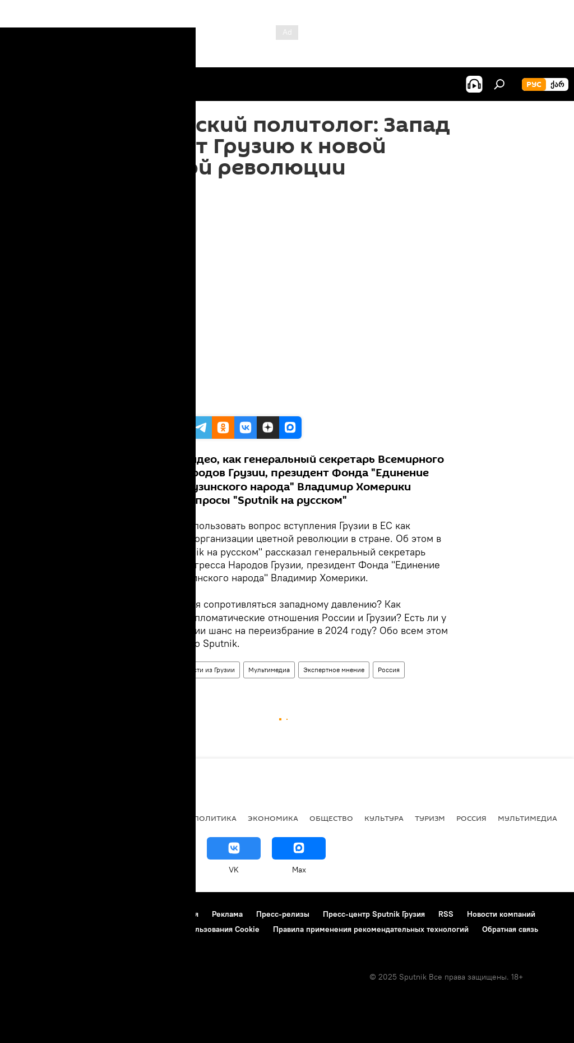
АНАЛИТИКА (84, 818)
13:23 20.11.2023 (148, 192)
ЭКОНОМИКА (273, 818)
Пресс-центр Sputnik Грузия (374, 914)
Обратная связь (510, 929)
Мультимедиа (269, 669)
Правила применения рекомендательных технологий (371, 929)
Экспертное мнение (333, 669)
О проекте (30, 914)
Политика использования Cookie (200, 929)
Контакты (80, 914)
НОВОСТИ (30, 818)
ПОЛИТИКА (215, 818)
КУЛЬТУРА (384, 818)
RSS (445, 914)
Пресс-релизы (282, 914)
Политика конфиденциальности (69, 929)
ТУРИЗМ (430, 818)
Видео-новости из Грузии (195, 669)
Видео (133, 669)
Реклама (227, 914)
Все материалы (150, 818)
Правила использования (154, 914)
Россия (389, 669)
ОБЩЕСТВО (331, 818)
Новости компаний (501, 914)
